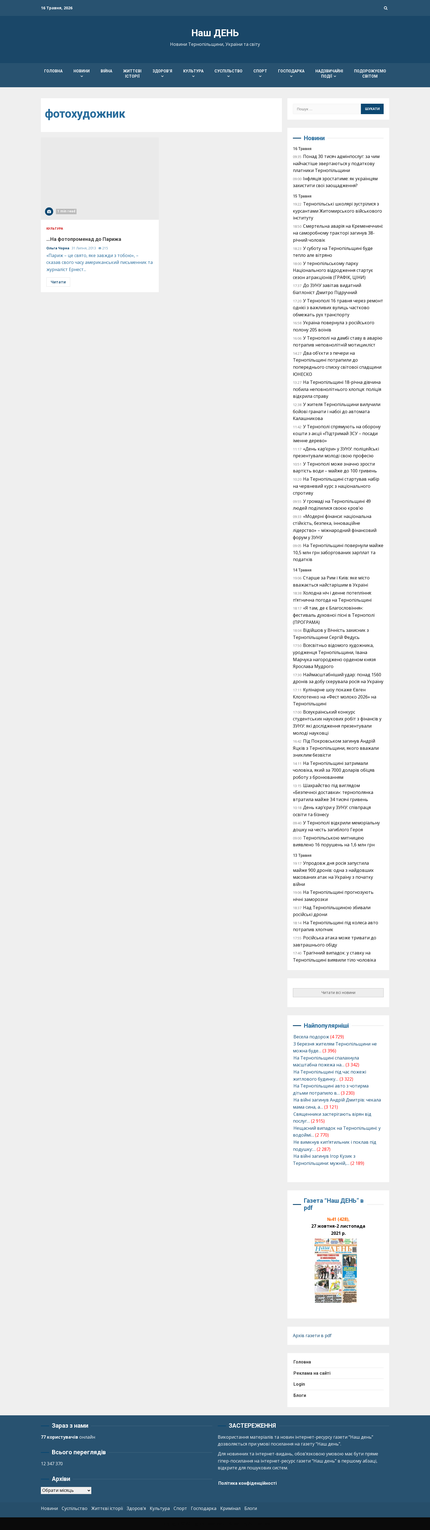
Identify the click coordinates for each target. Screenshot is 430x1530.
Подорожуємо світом (370, 73)
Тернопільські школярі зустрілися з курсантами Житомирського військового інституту (337, 211)
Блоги (299, 1395)
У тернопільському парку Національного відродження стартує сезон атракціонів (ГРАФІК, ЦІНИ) (333, 270)
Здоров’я (162, 71)
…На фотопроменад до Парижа (100, 178)
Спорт (260, 71)
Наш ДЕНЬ (215, 33)
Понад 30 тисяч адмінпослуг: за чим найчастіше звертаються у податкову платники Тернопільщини (336, 163)
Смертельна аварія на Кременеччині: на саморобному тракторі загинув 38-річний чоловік (338, 233)
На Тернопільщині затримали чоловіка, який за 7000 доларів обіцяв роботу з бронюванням (334, 770)
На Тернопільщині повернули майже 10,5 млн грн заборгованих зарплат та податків (338, 552)
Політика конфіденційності (247, 1483)
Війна (106, 71)
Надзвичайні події (329, 73)
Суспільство (228, 71)
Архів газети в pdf (312, 1335)
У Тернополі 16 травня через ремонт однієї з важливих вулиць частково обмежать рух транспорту (338, 308)
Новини (81, 71)
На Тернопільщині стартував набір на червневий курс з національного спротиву (336, 486)
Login (299, 1384)
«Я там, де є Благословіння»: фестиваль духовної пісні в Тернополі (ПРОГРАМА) (334, 615)
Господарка (291, 71)
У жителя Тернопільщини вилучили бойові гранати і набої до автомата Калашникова (336, 411)
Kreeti (235, 1523)
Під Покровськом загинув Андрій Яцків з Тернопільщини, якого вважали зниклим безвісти (336, 748)
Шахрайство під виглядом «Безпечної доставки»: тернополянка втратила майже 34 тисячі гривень (333, 792)
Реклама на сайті (311, 1373)
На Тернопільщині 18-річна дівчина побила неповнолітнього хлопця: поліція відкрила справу (337, 389)
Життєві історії (132, 73)
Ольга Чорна (58, 248)
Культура (193, 71)
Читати (58, 281)
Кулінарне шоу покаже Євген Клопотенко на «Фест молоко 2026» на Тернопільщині (334, 697)
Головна (53, 71)
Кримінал (230, 1508)
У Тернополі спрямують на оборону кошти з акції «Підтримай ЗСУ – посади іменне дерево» (337, 434)
